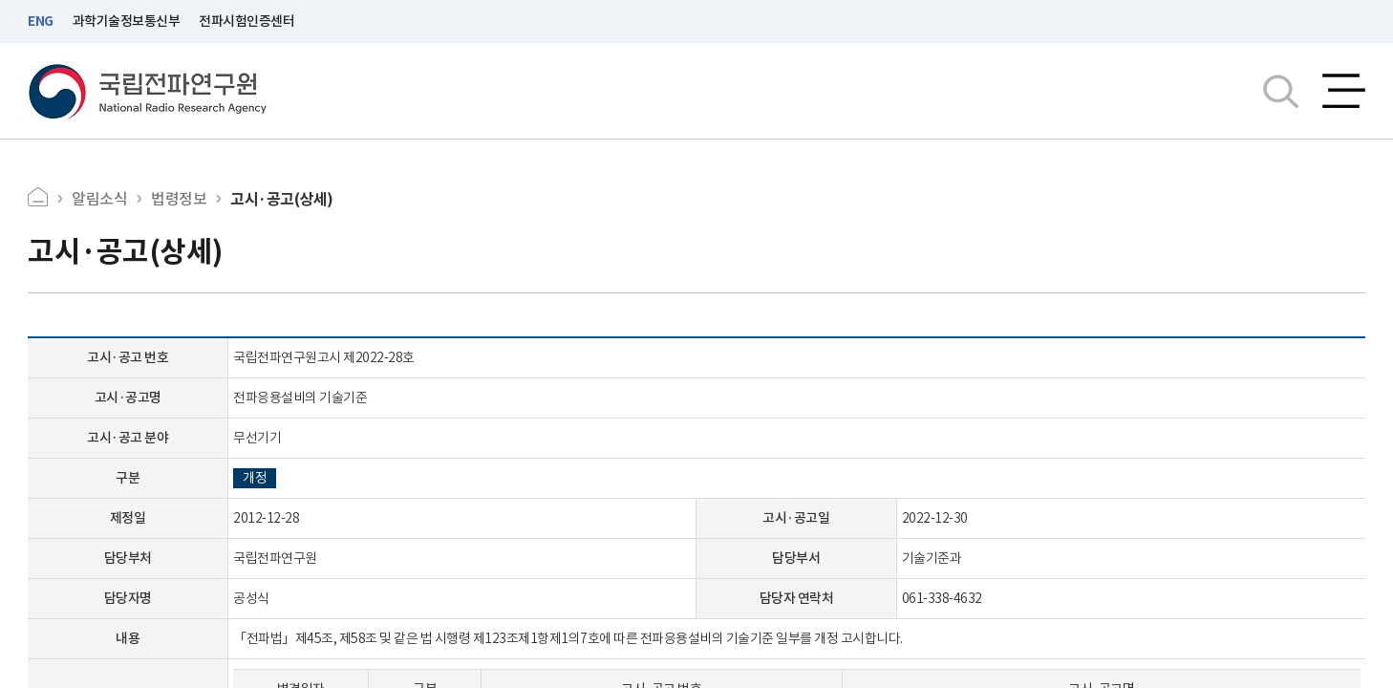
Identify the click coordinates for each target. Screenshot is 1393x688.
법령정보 (178, 198)
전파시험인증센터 (246, 21)
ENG (41, 21)
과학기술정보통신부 (127, 21)
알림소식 (99, 198)
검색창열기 (1280, 91)
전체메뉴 (1343, 91)
